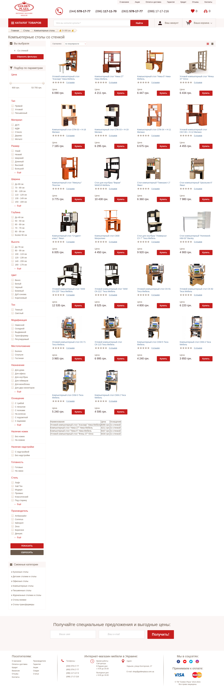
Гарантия (171, 2)
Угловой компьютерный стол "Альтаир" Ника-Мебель (65, 77)
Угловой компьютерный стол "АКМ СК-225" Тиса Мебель (68, 290)
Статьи (36, 674)
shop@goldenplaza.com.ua (143, 672)
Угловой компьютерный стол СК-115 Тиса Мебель (108, 343)
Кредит (183, 2)
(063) (132, 11)
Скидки (36, 671)
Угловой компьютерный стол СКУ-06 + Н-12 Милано (193, 130)
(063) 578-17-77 (72, 670)
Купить (78, 93)
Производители (39, 661)
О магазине (124, 2)
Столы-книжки (19, 600)
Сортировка (57, 44)
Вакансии (16, 671)
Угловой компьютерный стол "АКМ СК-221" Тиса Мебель (111, 290)
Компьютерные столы (23, 586)
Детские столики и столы (25, 576)
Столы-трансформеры (23, 604)
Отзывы (195, 2)
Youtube (184, 661)
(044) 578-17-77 (72, 666)
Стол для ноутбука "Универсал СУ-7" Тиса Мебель (152, 237)
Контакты (208, 2)
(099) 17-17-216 (158, 11)
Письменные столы (22, 590)
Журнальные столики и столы (27, 595)
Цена (54, 89)
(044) (79, 11)
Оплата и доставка (153, 2)
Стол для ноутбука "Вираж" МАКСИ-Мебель (108, 183)
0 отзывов (70, 82)
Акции (137, 2)
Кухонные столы (20, 572)
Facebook (178, 661)
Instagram (197, 661)
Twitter (191, 661)
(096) (105, 11)
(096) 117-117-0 (72, 673)
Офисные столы (20, 581)
